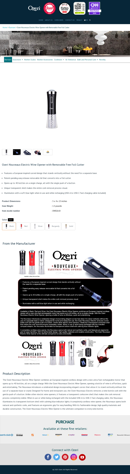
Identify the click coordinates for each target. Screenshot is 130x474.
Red (23, 226)
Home (5, 27)
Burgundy (53, 226)
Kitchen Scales (30, 59)
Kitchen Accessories (45, 59)
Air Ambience (70, 59)
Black (10, 220)
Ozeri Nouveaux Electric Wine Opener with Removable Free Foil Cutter (43, 164)
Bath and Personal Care (87, 59)
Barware (12, 27)
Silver (38, 226)
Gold (68, 226)
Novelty (102, 59)
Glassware (18, 59)
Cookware (59, 59)
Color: (4, 219)
